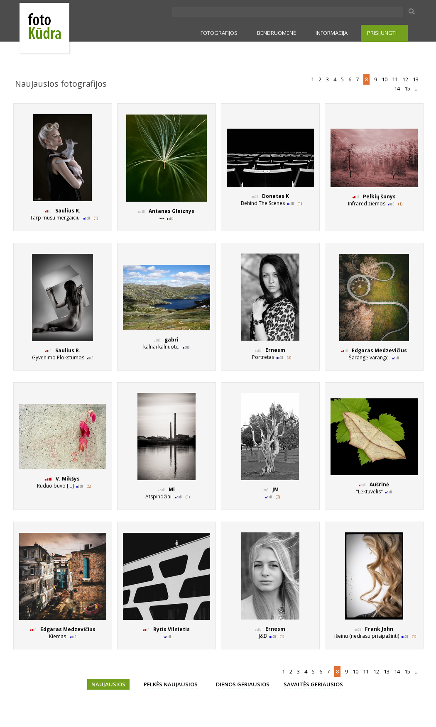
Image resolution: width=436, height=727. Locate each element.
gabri (171, 339)
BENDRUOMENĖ (276, 33)
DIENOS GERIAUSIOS (242, 684)
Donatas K (275, 196)
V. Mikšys (68, 478)
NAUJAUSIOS (108, 684)
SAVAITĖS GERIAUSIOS (313, 684)
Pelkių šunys (379, 196)
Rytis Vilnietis (171, 629)
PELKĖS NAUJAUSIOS (171, 684)
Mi (172, 489)
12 (405, 79)
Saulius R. (68, 210)
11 (395, 79)
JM (275, 489)
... (417, 88)
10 (385, 79)
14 (397, 88)
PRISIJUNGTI (382, 33)
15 (408, 88)
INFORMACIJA (332, 33)
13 (416, 79)
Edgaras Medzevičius (379, 350)
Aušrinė (379, 484)
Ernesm (275, 350)
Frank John (379, 628)
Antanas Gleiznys (171, 211)
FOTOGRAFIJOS (219, 33)
